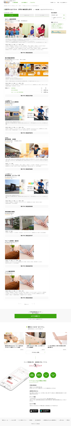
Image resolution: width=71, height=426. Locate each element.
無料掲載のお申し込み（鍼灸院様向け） (50, 420)
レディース (54, 27)
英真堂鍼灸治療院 (10, 211)
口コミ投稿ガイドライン (23, 420)
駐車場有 (60, 27)
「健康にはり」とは (4, 420)
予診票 (58, 2)
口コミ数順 (42, 15)
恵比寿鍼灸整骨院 (10, 58)
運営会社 (68, 420)
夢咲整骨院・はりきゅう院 (12, 175)
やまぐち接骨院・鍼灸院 (12, 240)
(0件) (11, 142)
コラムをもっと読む (35, 352)
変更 (64, 18)
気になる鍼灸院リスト (63, 2)
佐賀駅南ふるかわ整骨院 (12, 102)
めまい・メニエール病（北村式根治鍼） (17, 92)
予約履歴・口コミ (53, 2)
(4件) (12, 22)
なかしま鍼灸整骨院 (10, 19)
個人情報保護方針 (38, 420)
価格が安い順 (26, 15)
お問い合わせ (62, 420)
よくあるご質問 (13, 420)
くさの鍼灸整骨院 (10, 271)
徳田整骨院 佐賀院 (10, 139)
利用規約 (30, 420)
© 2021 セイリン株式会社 (35, 423)
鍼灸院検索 (16, 2)
